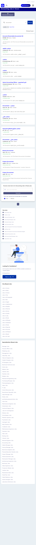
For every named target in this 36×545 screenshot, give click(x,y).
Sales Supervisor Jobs (7, 465)
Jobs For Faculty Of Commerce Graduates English (14, 231)
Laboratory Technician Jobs (9, 481)
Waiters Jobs (5, 369)
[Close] (26, 22)
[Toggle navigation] (25, 5)
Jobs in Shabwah (6, 322)
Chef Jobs (4, 401)
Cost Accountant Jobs (8, 224)
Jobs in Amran (5, 311)
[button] (6, 5)
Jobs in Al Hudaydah (7, 297)
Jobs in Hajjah (5, 302)
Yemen (32, 1)
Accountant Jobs (7, 238)
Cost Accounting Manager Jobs (10, 236)
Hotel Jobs (5, 367)
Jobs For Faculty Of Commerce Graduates (13, 226)
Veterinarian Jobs (6, 406)
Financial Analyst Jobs (9, 222)
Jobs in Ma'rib (5, 318)
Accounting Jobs (7, 212)
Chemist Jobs (5, 438)
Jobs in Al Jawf (6, 336)
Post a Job (9, 277)
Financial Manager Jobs (9, 217)
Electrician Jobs (6, 463)
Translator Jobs (6, 431)
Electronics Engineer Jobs (8, 449)
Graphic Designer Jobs (7, 360)
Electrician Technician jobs (8, 364)
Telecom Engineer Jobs (8, 357)
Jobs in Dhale (5, 324)
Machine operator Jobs (8, 417)
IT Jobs (4, 387)
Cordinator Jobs (6, 426)
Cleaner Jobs (5, 371)
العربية (28, 1)
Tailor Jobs (4, 433)
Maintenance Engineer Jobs (9, 403)
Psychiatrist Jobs (6, 419)
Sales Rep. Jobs (6, 355)
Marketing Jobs (6, 351)
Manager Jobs (5, 346)
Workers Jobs (5, 376)
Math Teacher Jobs (7, 424)
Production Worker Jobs (8, 468)
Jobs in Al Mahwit (6, 331)
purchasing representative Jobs (10, 399)
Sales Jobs (5, 385)
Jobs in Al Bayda (6, 320)
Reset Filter (12, 27)
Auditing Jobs (7, 229)
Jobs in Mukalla (6, 306)
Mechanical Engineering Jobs (9, 378)
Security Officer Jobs (7, 348)
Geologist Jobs (6, 422)
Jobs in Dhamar (6, 308)
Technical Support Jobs (8, 408)
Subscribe (18, 193)
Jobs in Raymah (6, 327)
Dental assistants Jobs (8, 456)
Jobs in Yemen (5, 292)
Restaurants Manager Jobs (9, 458)
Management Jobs (7, 353)
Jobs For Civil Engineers (8, 410)
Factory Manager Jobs (7, 447)
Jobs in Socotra (6, 329)
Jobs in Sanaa (5, 288)
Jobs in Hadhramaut (7, 304)
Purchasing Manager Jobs (8, 380)
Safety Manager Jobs (7, 445)
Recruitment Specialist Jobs (9, 392)
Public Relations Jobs (7, 477)
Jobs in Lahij (5, 315)
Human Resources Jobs (8, 390)
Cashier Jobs (7, 214)
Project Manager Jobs (7, 454)
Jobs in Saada (5, 313)
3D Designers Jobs (6, 362)
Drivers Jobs (5, 396)
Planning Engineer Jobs (8, 383)
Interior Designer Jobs (7, 479)
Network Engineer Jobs (7, 440)
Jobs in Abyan (5, 334)
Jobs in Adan (5, 290)
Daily (7, 198)
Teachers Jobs (5, 373)
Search (30, 22)
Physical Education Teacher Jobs (10, 452)
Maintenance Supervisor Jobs (9, 429)
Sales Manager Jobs (7, 394)
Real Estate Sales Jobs (8, 472)
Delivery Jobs (5, 413)
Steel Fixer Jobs (6, 474)
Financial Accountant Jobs (9, 233)
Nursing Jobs (5, 436)
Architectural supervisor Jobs (9, 461)
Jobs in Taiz (5, 295)
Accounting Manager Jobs (9, 219)
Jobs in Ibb (5, 299)
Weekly (12, 198)
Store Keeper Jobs (6, 415)
